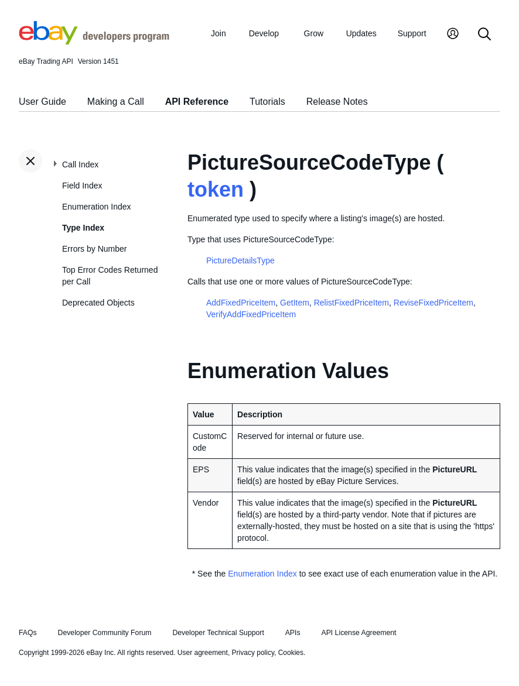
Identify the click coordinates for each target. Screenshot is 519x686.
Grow (313, 33)
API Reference (197, 102)
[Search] (484, 35)
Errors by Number (94, 248)
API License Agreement (358, 633)
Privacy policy (253, 653)
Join (218, 33)
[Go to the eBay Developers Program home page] (94, 41)
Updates (361, 33)
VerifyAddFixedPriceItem (251, 314)
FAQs (28, 633)
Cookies (290, 653)
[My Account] (453, 35)
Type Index (83, 227)
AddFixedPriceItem (240, 302)
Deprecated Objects (98, 302)
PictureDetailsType (240, 260)
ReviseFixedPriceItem (433, 302)
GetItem (294, 302)
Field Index (82, 185)
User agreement (202, 653)
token (215, 189)
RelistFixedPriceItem (351, 302)
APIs (293, 633)
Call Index (80, 164)
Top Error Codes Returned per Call (110, 275)
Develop (264, 33)
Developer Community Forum (105, 633)
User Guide (42, 102)
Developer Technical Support (218, 633)
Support (412, 33)
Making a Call (115, 102)
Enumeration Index (96, 206)
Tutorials (267, 102)
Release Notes (337, 102)
